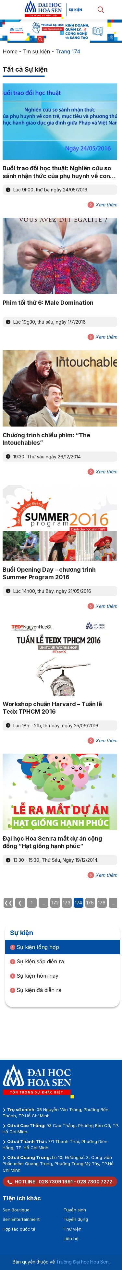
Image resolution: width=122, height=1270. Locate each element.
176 (101, 903)
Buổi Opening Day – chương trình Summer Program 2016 (49, 573)
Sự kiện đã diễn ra (35, 990)
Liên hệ (71, 1238)
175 (90, 903)
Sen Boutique (16, 1209)
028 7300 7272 (94, 1181)
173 (66, 903)
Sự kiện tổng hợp (34, 947)
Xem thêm (102, 205)
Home (10, 51)
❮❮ (8, 903)
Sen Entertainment (21, 1219)
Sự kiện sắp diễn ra (37, 961)
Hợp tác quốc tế (19, 1229)
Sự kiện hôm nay (34, 975)
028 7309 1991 (56, 1181)
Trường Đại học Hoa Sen (82, 1261)
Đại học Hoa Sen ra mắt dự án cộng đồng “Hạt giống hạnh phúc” (52, 842)
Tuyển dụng (76, 1219)
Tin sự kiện (36, 51)
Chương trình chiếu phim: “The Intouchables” (46, 439)
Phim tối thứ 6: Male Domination (48, 302)
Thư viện (72, 1229)
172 (55, 903)
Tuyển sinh (75, 1209)
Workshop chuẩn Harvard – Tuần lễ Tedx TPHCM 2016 (52, 708)
